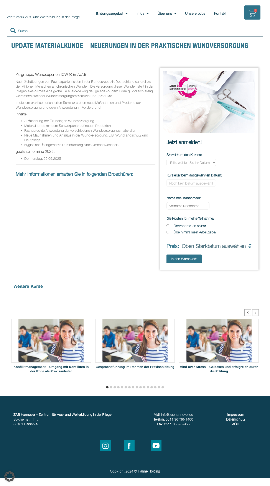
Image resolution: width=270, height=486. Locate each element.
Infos (143, 13)
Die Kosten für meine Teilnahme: (190, 227)
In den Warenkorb (184, 267)
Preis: (172, 254)
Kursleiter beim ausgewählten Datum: (194, 183)
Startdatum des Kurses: (184, 163)
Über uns (167, 13)
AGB (235, 432)
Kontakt (220, 13)
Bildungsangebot (112, 13)
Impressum (235, 423)
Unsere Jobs (195, 13)
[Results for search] (135, 47)
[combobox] (135, 39)
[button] (255, 321)
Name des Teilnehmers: (183, 206)
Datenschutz (235, 427)
